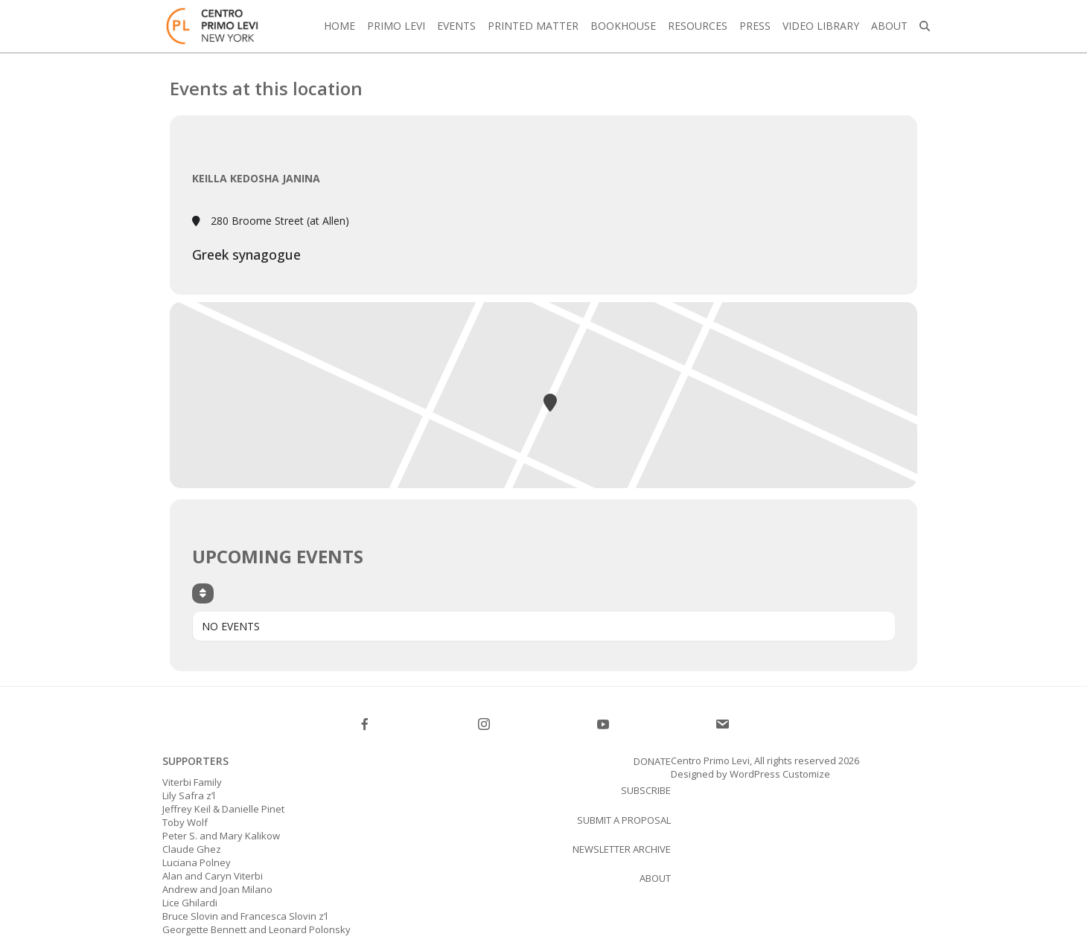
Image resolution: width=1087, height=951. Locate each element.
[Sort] (203, 593)
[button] (925, 26)
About (655, 878)
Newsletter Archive (622, 849)
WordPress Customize (778, 774)
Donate (652, 761)
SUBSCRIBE (646, 790)
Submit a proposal (624, 820)
